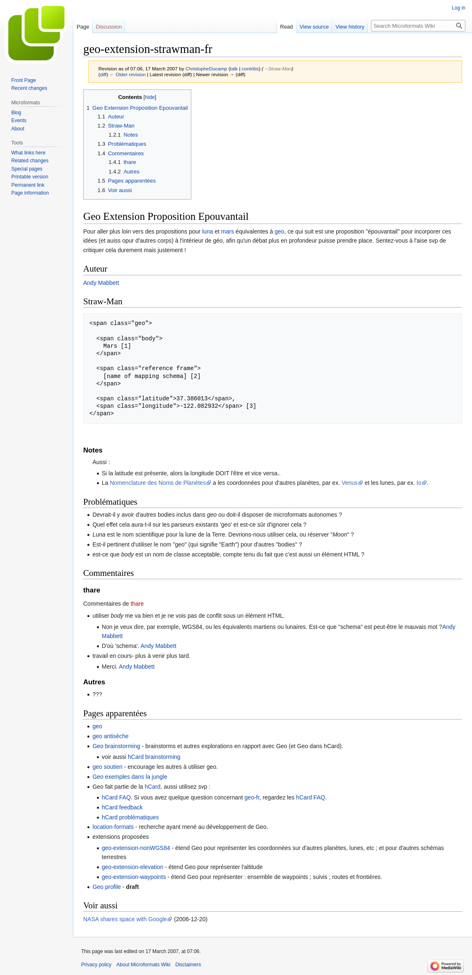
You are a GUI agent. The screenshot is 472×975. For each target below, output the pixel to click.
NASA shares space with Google (125, 919)
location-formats (113, 826)
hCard (152, 786)
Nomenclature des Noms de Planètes (158, 482)
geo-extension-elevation (133, 867)
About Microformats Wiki (143, 965)
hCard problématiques (130, 817)
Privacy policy (96, 965)
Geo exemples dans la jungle (129, 776)
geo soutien (107, 766)
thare (137, 603)
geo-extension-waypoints (134, 877)
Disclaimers (188, 965)
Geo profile (106, 887)
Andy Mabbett (101, 282)
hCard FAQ (116, 797)
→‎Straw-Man (277, 68)
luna (207, 231)
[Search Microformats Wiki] (418, 25)
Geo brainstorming (116, 746)
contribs (250, 68)
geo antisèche (110, 736)
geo (279, 231)
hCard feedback (122, 807)
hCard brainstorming (154, 757)
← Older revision (127, 74)
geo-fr (252, 797)
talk (234, 68)
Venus (350, 482)
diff (103, 74)
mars (227, 231)
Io (419, 482)
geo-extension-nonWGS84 (136, 848)
